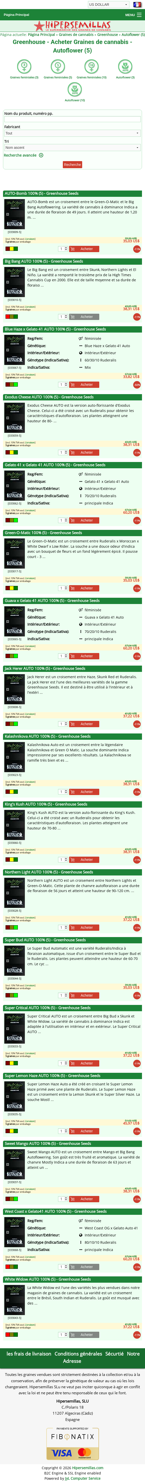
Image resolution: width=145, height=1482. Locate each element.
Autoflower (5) (133, 34)
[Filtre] (72, 119)
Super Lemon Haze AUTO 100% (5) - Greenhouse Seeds (52, 1075)
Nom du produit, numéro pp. (28, 113)
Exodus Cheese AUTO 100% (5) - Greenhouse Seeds (49, 397)
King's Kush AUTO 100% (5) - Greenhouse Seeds (46, 804)
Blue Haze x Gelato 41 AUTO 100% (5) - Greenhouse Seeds (55, 329)
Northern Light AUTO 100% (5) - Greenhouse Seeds (49, 872)
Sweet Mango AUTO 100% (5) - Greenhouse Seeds (48, 1143)
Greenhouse (107, 34)
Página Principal (16, 15)
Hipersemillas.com (87, 1467)
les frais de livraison (29, 1353)
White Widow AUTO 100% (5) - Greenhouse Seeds (48, 1279)
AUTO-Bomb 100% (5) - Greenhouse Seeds (41, 193)
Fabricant (12, 126)
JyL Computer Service (83, 1478)
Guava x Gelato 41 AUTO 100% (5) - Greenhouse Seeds (52, 600)
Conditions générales (78, 1353)
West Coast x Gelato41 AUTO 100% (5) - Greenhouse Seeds (56, 1211)
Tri (6, 141)
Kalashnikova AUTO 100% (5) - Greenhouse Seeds (47, 736)
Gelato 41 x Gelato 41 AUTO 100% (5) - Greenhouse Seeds (55, 465)
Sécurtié (114, 1353)
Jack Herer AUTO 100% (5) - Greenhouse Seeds (45, 668)
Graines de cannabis (76, 34)
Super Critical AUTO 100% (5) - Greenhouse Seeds (47, 1007)
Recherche (72, 165)
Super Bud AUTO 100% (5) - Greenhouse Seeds (45, 940)
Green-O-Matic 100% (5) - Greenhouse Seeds (43, 532)
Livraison (30, 239)
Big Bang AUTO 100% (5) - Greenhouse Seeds (44, 261)
